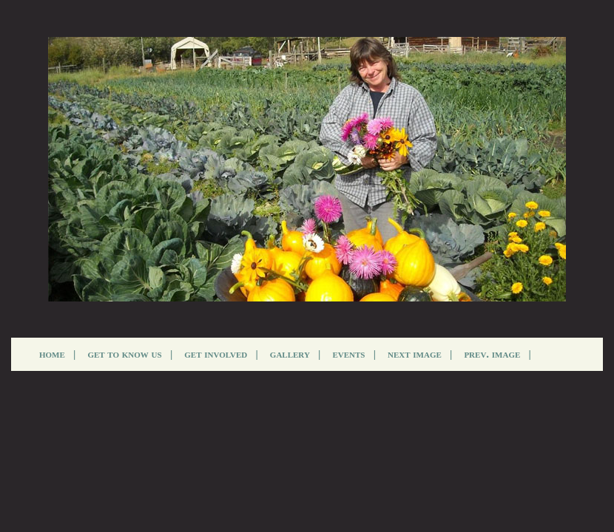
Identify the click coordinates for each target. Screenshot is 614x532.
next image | (420, 354)
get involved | (221, 354)
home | (57, 354)
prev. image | (497, 354)
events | (354, 354)
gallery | (295, 354)
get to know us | (129, 354)
